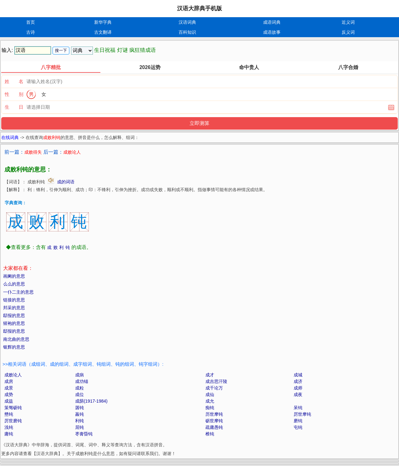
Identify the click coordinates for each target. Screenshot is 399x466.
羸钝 (79, 414)
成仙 (209, 394)
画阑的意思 (14, 276)
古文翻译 (103, 32)
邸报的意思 (14, 315)
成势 (8, 394)
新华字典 (103, 22)
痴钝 (209, 407)
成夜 (298, 394)
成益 (8, 401)
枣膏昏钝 (84, 433)
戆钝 (8, 414)
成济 (298, 381)
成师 (298, 387)
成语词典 (272, 22)
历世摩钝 (214, 414)
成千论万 (214, 387)
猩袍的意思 (14, 323)
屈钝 (79, 427)
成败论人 (13, 374)
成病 (79, 374)
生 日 (14, 107)
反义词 (348, 32)
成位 (79, 394)
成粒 (79, 387)
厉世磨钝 (13, 420)
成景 (8, 387)
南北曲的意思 (16, 339)
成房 (8, 381)
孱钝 (79, 407)
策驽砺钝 (13, 407)
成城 (298, 374)
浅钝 (8, 427)
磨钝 (298, 420)
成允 (209, 401)
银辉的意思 (14, 347)
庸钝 (8, 433)
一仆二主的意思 (18, 292)
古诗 (30, 32)
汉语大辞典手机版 (199, 8)
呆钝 (298, 407)
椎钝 (209, 433)
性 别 (14, 94)
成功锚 (81, 381)
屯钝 (298, 427)
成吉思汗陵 (216, 381)
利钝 (79, 420)
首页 (30, 22)
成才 (209, 374)
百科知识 (187, 32)
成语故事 (272, 32)
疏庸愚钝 (214, 427)
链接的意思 (14, 299)
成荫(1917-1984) (91, 401)
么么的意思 (14, 283)
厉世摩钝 (302, 414)
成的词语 (66, 181)
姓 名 (14, 81)
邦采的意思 (14, 307)
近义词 (348, 22)
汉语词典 (187, 22)
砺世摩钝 (214, 420)
